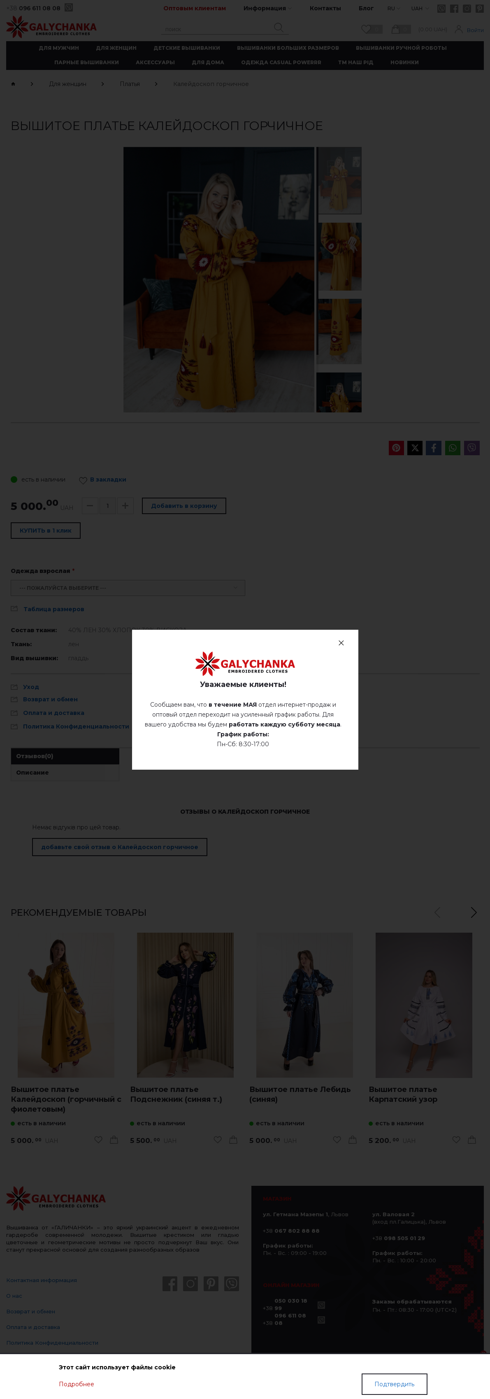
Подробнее (76, 1384)
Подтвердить (394, 1384)
